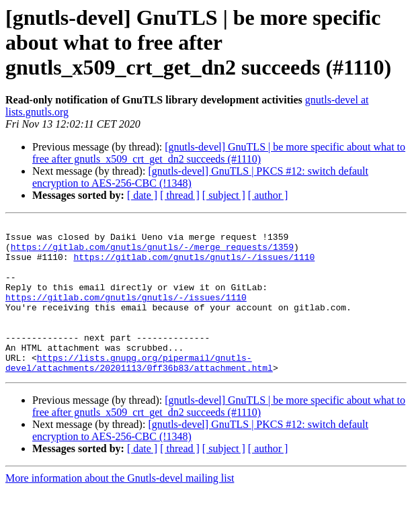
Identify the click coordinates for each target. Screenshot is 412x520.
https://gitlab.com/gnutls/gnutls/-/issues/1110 (194, 265)
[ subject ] (223, 195)
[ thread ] (180, 195)
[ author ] (268, 195)
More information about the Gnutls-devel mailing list (119, 508)
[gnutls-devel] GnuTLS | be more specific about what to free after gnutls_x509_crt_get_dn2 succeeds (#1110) (218, 153)
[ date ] (142, 195)
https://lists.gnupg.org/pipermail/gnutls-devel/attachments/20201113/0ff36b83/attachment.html (139, 392)
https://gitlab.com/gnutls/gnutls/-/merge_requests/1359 (152, 253)
